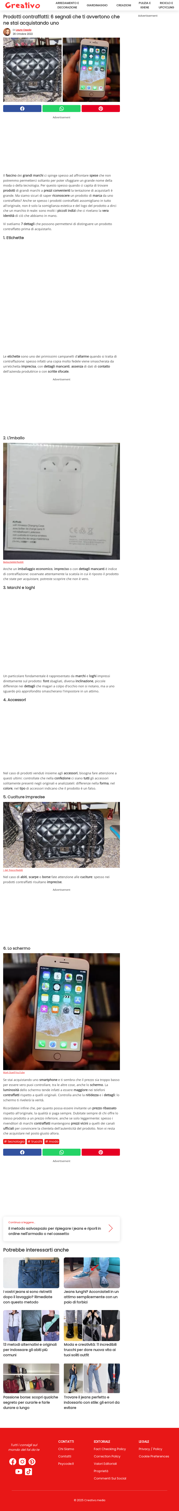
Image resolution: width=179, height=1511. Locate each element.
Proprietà (101, 1471)
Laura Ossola (23, 30)
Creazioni (123, 5)
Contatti (64, 1456)
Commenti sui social (110, 1478)
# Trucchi (35, 1141)
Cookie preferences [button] (154, 1456)
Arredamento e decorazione (67, 5)
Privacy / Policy (150, 1449)
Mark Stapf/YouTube (14, 1072)
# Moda (51, 1141)
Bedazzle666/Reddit (13, 562)
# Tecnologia (14, 1141)
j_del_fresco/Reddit (13, 870)
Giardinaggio (97, 5)
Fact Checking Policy (110, 1449)
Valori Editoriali (105, 1463)
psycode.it (66, 1463)
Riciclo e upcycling (166, 5)
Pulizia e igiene (145, 5)
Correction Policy (107, 1456)
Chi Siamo (66, 1449)
